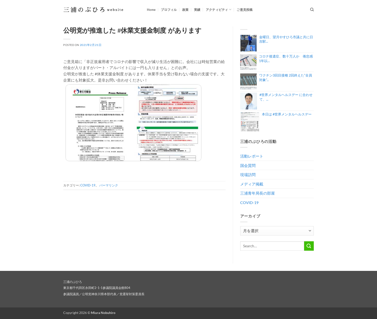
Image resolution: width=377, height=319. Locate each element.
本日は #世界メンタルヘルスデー (287, 114)
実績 (197, 10)
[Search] (312, 9)
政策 (185, 10)
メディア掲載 (251, 184)
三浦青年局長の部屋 (257, 193)
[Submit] (309, 246)
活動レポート (251, 156)
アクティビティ (218, 9)
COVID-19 (87, 185)
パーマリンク (108, 185)
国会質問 (248, 165)
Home (151, 10)
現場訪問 (248, 174)
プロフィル (169, 10)
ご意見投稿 (244, 10)
